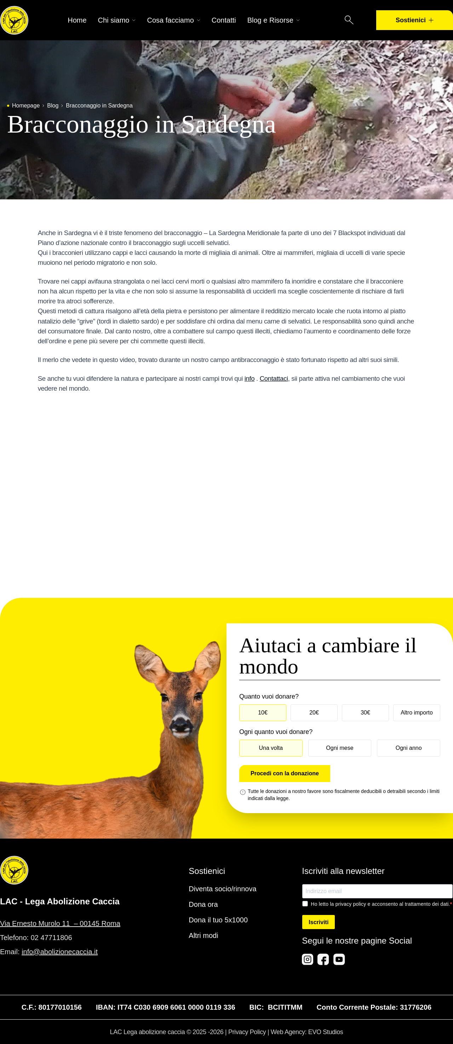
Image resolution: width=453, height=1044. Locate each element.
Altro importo (417, 713)
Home (77, 20)
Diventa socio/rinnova (222, 889)
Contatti (224, 20)
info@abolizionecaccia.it (60, 952)
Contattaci (274, 378)
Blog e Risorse (273, 20)
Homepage (26, 106)
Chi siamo (117, 20)
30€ (365, 713)
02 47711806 (51, 937)
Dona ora (203, 904)
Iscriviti (318, 922)
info (249, 378)
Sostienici (415, 20)
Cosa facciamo (173, 20)
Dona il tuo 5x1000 (218, 920)
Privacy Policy (247, 1032)
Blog (52, 106)
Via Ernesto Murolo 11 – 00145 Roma (60, 923)
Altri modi (203, 935)
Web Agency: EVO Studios (307, 1032)
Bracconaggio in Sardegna (99, 106)
